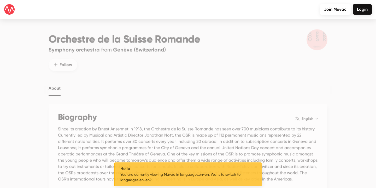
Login (362, 9)
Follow (63, 60)
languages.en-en (135, 180)
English (306, 115)
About (55, 84)
